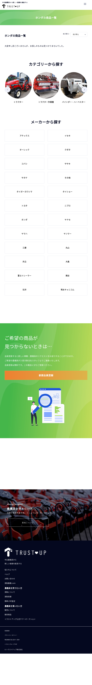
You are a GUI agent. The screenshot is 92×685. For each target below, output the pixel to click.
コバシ (24, 163)
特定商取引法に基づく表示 (12, 640)
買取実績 (8, 596)
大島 (68, 261)
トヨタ (24, 205)
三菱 (24, 247)
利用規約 (7, 631)
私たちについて (11, 569)
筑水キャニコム (67, 289)
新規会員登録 (46, 375)
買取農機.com (10, 583)
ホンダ (24, 219)
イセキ (67, 135)
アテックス (24, 135)
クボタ (67, 149)
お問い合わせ (10, 578)
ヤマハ (24, 233)
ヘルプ (7, 574)
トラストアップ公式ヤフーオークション (20, 619)
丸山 (68, 247)
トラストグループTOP (11, 644)
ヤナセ (67, 219)
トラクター (18, 87)
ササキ (67, 163)
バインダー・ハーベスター (74, 87)
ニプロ (67, 205)
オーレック (24, 149)
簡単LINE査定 (10, 601)
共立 (24, 261)
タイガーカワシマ (24, 191)
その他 (67, 177)
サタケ (24, 177)
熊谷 (68, 275)
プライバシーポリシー (11, 635)
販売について (28, 471)
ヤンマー (67, 233)
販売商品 (8, 614)
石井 (24, 289)
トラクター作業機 (46, 87)
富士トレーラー (24, 275)
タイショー (67, 191)
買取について (28, 522)
